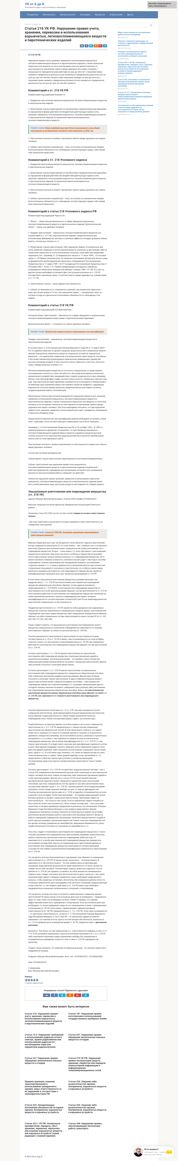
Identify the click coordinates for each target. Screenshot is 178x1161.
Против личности (67, 15)
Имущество (100, 15)
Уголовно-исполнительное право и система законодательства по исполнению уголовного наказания (132, 54)
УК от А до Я (34, 4)
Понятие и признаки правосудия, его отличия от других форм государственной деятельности (135, 43)
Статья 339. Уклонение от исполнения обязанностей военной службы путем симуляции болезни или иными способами (134, 83)
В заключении (116, 15)
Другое (130, 15)
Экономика (85, 15)
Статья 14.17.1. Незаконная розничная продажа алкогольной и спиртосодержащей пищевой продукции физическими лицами (135, 95)
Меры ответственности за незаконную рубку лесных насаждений (134, 33)
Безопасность (49, 15)
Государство (32, 15)
